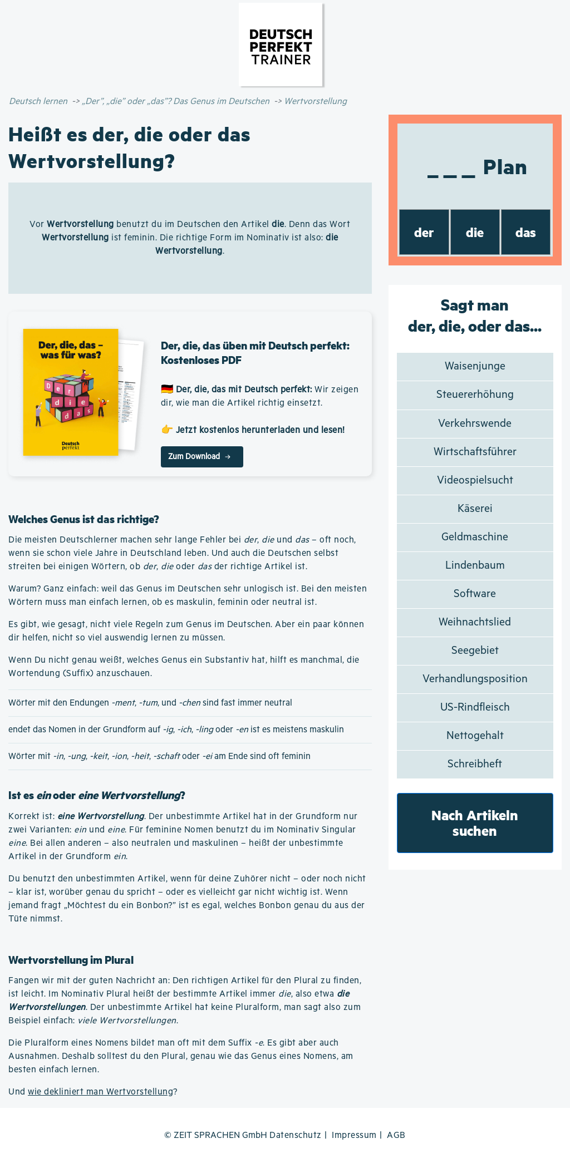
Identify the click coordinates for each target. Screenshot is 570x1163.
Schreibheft (475, 764)
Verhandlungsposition (475, 679)
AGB (396, 1135)
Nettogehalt (475, 736)
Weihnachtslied (475, 622)
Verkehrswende (475, 423)
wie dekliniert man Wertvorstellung (100, 1092)
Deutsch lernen (38, 101)
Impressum (354, 1135)
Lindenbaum (475, 565)
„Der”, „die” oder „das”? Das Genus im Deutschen (175, 101)
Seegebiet (475, 650)
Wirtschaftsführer (475, 452)
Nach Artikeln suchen (474, 823)
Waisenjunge (475, 366)
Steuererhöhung (475, 394)
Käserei (475, 508)
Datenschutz (295, 1135)
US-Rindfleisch (475, 707)
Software (475, 594)
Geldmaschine (474, 537)
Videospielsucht (475, 480)
